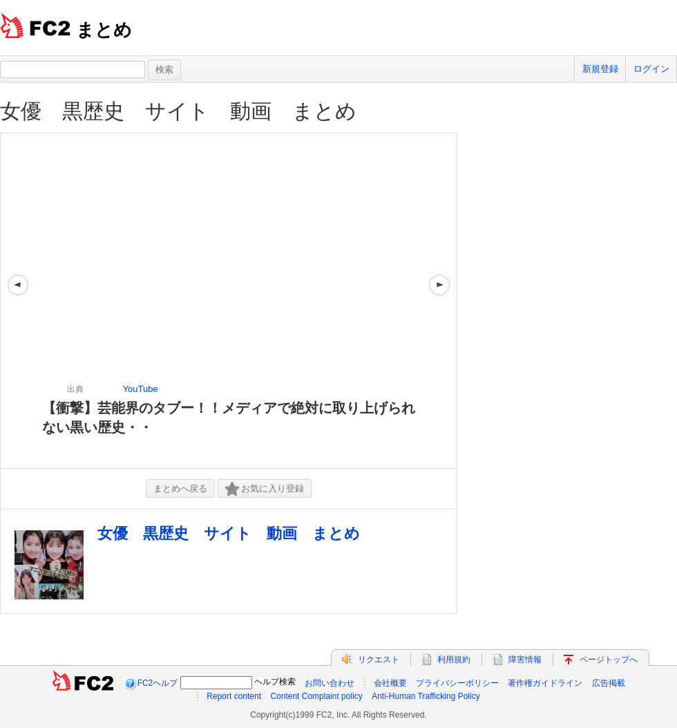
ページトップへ (609, 659)
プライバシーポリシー (457, 683)
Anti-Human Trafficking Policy (426, 696)
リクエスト (378, 659)
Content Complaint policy (316, 696)
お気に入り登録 (264, 489)
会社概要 (390, 683)
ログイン (651, 69)
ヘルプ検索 (275, 682)
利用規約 (453, 659)
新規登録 (600, 69)
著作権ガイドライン (545, 683)
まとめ (104, 29)
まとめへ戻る (180, 488)
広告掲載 (608, 683)
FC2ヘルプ (157, 683)
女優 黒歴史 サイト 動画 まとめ (178, 111)
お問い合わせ (329, 683)
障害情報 (525, 659)
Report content (234, 696)
